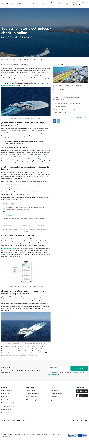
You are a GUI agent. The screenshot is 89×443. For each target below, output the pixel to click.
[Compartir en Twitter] (58, 121)
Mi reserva (53, 4)
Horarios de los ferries (8, 403)
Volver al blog (82, 117)
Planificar (36, 4)
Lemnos (15, 159)
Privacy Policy (79, 372)
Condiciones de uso (18, 434)
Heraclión (4, 159)
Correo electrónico (53, 367)
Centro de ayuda (56, 393)
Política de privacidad (37, 434)
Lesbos (10, 159)
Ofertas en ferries (23, 4)
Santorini (30, 157)
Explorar (44, 4)
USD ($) (73, 4)
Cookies (27, 434)
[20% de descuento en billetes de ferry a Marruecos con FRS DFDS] (70, 74)
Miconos (24, 157)
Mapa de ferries (6, 409)
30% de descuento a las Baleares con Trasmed (66, 110)
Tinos (35, 157)
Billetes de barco (6, 59)
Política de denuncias (50, 434)
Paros (39, 157)
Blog (14, 59)
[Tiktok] (82, 420)
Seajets (34, 128)
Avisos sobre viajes (57, 401)
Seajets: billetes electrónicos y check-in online (31, 59)
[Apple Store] (82, 395)
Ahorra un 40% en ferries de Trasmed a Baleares (66, 97)
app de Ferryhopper (10, 248)
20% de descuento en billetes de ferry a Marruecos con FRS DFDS (69, 86)
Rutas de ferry (5, 400)
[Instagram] (77, 420)
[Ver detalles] (10, 372)
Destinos (4, 397)
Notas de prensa (31, 397)
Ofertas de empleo (32, 400)
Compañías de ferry (7, 406)
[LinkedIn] (86, 420)
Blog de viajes (5, 393)
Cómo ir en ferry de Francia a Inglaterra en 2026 (66, 103)
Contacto (54, 397)
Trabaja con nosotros (33, 393)
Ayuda (61, 4)
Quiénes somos (31, 390)
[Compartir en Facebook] (54, 121)
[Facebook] (73, 420)
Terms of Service (51, 374)
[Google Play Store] (82, 391)
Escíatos (44, 157)
